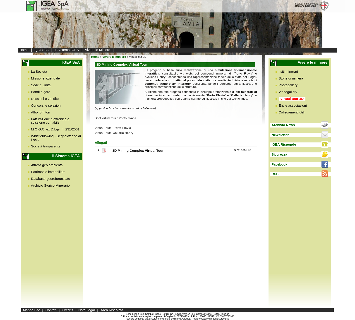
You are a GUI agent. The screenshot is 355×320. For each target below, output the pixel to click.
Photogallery (288, 85)
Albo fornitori (40, 112)
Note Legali (87, 310)
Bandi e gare (40, 92)
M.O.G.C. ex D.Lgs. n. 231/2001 (55, 129)
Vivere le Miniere (97, 50)
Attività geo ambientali (47, 165)
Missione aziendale (45, 78)
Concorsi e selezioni (46, 105)
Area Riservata (112, 310)
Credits (67, 310)
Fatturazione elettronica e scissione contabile (50, 120)
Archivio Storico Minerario (50, 185)
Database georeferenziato (50, 178)
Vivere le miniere (114, 56)
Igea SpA (42, 50)
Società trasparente (45, 146)
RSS (274, 174)
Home (24, 50)
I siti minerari (288, 71)
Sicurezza (279, 154)
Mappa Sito (31, 310)
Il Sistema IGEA (67, 50)
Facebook (279, 164)
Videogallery (288, 92)
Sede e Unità (41, 85)
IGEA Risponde (283, 144)
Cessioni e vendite (45, 99)
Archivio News (283, 125)
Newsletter (280, 135)
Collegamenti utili (292, 112)
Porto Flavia (122, 128)
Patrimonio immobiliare (48, 172)
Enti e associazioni (293, 105)
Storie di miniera (291, 78)
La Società (39, 71)
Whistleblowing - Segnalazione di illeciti (56, 137)
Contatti (51, 310)
